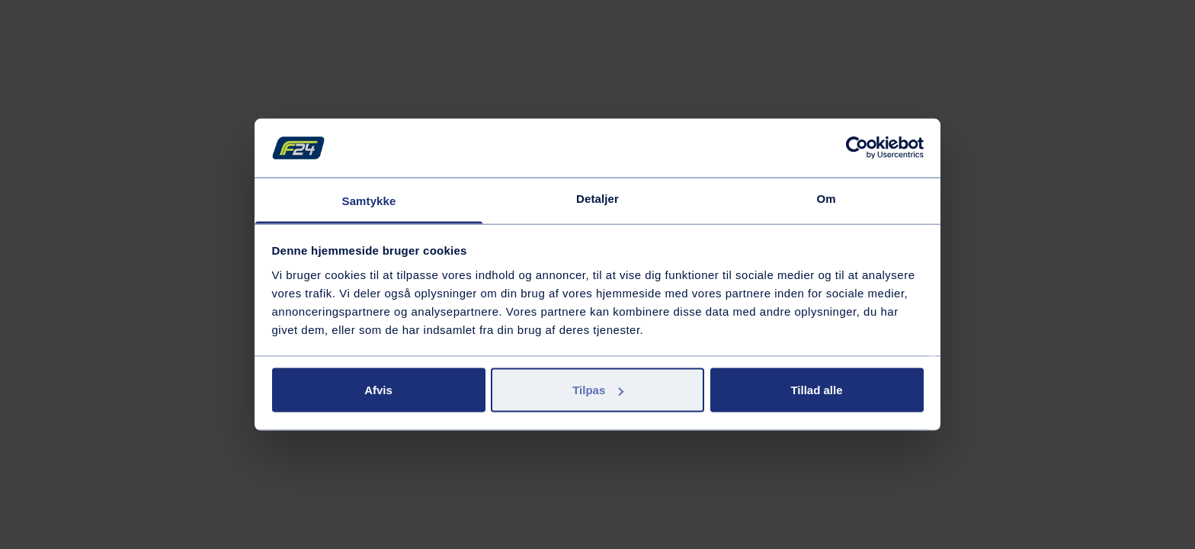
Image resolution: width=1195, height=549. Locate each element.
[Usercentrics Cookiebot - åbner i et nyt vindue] (857, 147)
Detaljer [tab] (597, 197)
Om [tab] (825, 197)
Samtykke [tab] (369, 200)
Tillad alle (816, 390)
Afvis (378, 390)
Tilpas (597, 390)
